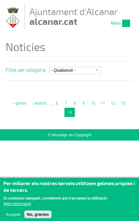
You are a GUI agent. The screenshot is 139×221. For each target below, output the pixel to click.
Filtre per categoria (26, 70)
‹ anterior (39, 103)
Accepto (13, 216)
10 (93, 103)
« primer (20, 103)
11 (103, 103)
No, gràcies (38, 216)
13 (123, 103)
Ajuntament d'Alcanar (73, 16)
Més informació (17, 205)
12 (113, 103)
